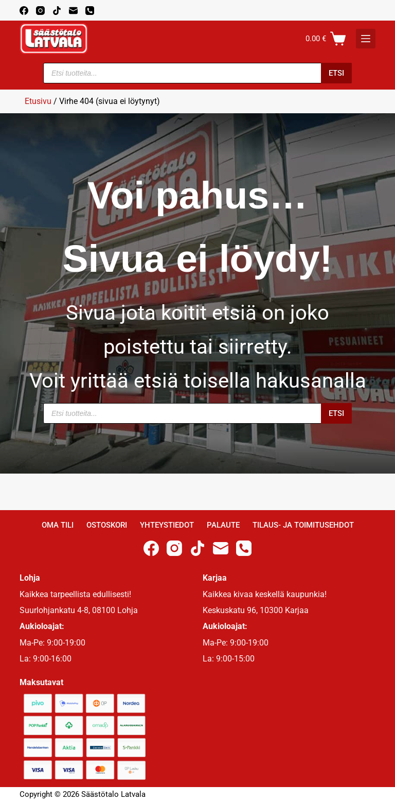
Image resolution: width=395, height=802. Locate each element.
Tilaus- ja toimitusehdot (303, 525)
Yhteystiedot (167, 525)
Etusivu (38, 101)
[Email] (73, 10)
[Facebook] (24, 10)
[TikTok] (56, 10)
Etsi (336, 73)
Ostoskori (106, 525)
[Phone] (89, 10)
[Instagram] (40, 10)
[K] (365, 38)
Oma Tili (58, 525)
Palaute (223, 525)
